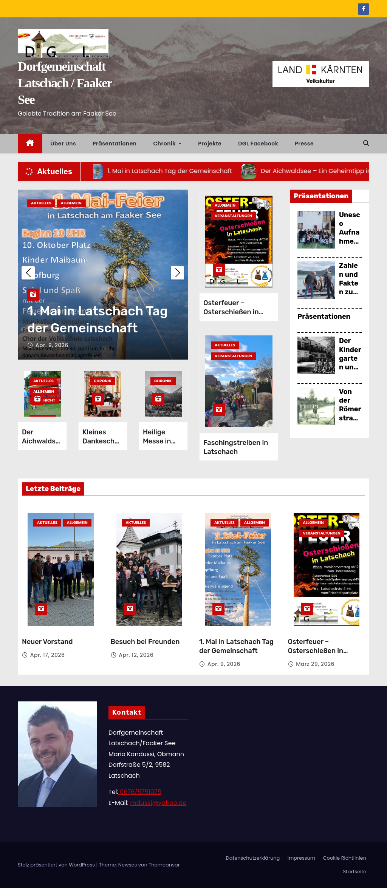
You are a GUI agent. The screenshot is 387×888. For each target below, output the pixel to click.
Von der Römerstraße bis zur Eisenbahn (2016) (350, 423)
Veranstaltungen (233, 216)
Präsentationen (115, 143)
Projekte (209, 143)
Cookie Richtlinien (344, 858)
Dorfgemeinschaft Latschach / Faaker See (64, 83)
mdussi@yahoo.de (158, 802)
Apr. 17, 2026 (47, 655)
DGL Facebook (258, 143)
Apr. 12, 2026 (53, 345)
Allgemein (43, 391)
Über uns (63, 143)
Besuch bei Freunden (92, 328)
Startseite (354, 871)
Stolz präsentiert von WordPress (57, 864)
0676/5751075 (139, 792)
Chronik (167, 143)
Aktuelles (41, 203)
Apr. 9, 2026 (223, 664)
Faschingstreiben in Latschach (235, 447)
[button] (366, 143)
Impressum (302, 858)
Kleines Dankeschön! (102, 441)
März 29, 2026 (315, 664)
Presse (304, 143)
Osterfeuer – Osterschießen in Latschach (231, 312)
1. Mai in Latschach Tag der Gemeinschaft (236, 646)
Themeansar (164, 864)
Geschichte (44, 400)
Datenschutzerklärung (253, 858)
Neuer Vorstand (47, 642)
